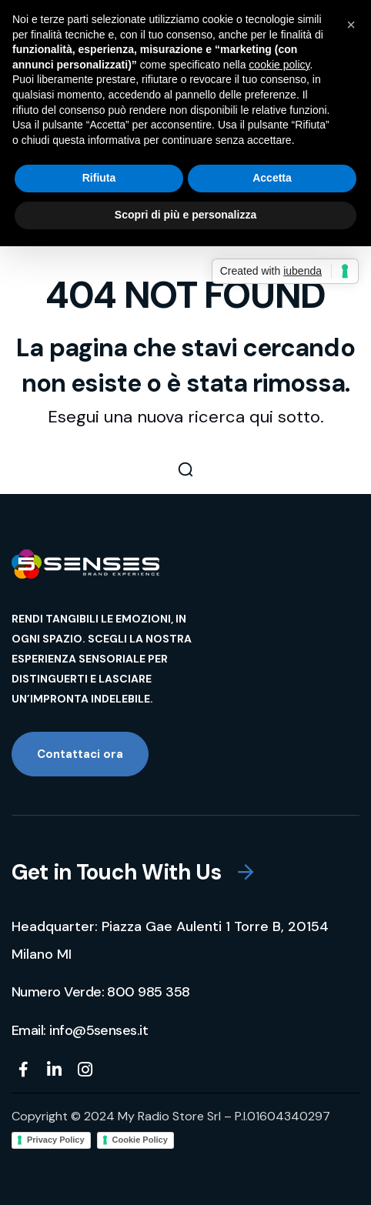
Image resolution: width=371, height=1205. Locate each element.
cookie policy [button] (279, 64)
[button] (185, 469)
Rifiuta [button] (99, 178)
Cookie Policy (140, 1139)
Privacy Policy (56, 1139)
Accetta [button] (272, 178)
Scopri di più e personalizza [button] (185, 215)
